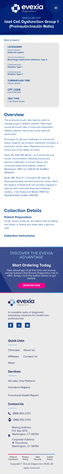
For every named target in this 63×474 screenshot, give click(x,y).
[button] (56, 8)
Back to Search (12, 40)
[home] (27, 8)
